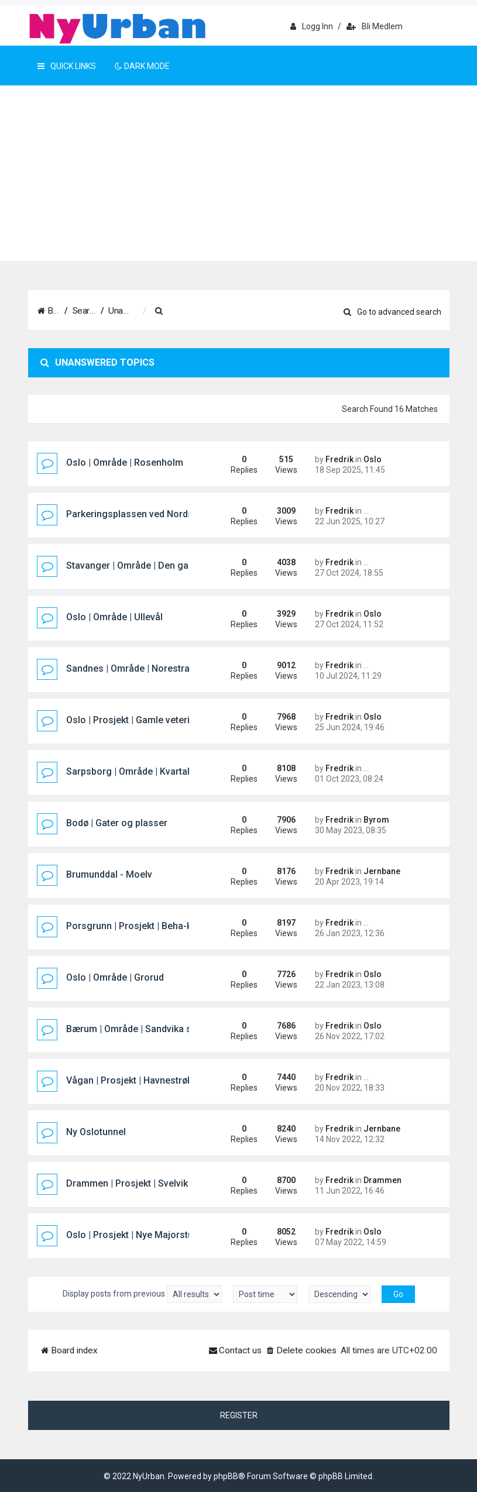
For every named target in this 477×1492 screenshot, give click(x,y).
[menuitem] (241, 311)
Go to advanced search (392, 312)
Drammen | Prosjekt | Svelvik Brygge (143, 1183)
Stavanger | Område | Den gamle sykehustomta (166, 565)
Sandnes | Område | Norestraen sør (141, 668)
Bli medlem (374, 26)
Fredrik (339, 459)
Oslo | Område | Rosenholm (124, 462)
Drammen (382, 1180)
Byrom (376, 819)
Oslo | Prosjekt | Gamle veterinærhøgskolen (159, 720)
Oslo (372, 459)
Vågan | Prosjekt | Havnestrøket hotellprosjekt (164, 1080)
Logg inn (311, 26)
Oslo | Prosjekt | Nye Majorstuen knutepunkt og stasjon (183, 1234)
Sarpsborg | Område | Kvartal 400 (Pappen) (157, 771)
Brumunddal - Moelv (109, 874)
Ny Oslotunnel (96, 1131)
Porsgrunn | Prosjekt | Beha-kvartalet (145, 925)
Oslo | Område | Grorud (115, 977)
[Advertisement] (238, 173)
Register (239, 1415)
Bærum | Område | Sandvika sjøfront (143, 1028)
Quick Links (66, 66)
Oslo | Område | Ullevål (114, 617)
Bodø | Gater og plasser (116, 822)
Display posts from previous (142, 1294)
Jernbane (381, 871)
